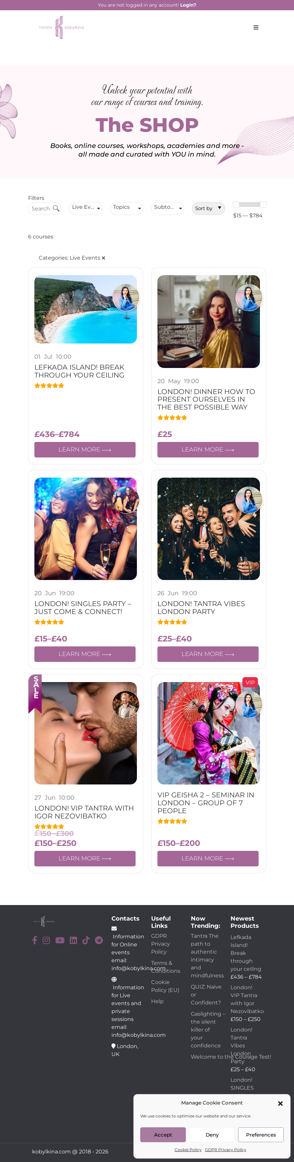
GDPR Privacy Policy (225, 1149)
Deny (212, 1135)
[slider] (236, 204)
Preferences (261, 1135)
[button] (280, 1103)
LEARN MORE (85, 449)
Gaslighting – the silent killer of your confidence (208, 1030)
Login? (188, 5)
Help (157, 1001)
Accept (163, 1135)
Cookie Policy (188, 1149)
